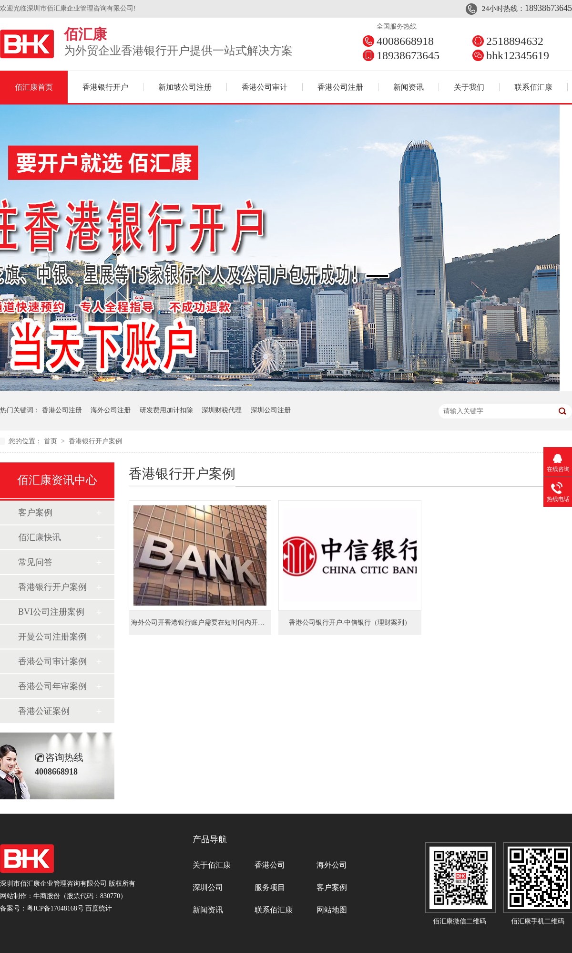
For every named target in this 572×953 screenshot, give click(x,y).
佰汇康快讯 (39, 537)
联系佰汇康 (533, 87)
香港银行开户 (105, 87)
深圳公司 (208, 887)
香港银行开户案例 (95, 441)
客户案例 (35, 512)
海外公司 (332, 865)
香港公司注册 (340, 87)
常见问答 (35, 562)
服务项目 (270, 887)
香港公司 (270, 865)
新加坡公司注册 (185, 87)
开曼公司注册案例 (52, 636)
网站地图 (332, 910)
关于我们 (469, 87)
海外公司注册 (111, 410)
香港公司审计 (264, 87)
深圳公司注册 (271, 410)
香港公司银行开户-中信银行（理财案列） (350, 622)
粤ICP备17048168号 (55, 908)
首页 (51, 441)
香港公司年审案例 (52, 686)
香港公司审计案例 (52, 661)
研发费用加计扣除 (166, 410)
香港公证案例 (44, 711)
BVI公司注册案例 (51, 612)
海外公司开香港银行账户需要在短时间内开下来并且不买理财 (221, 622)
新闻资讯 (408, 87)
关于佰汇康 (212, 865)
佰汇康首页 (34, 87)
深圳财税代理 (222, 410)
